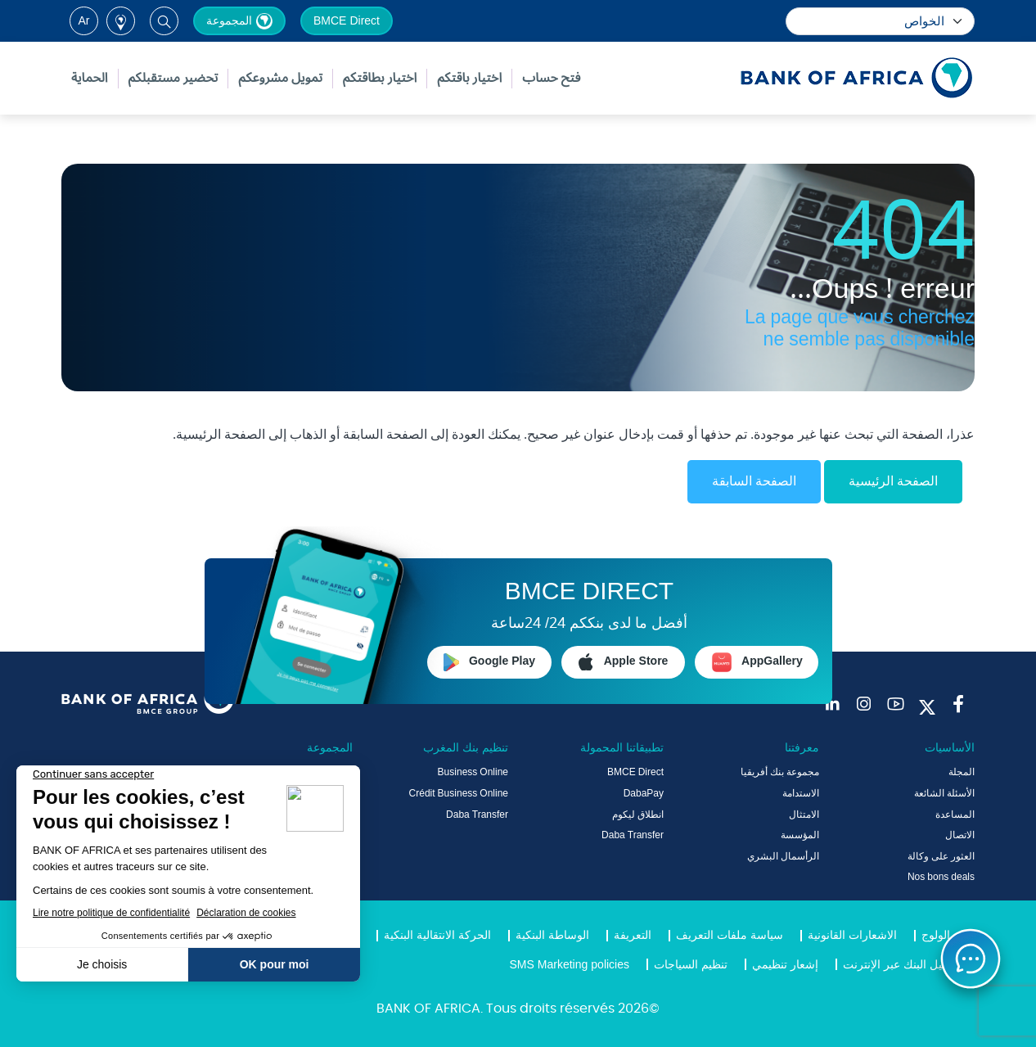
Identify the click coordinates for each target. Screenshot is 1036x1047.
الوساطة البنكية (552, 935)
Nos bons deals (941, 877)
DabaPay (644, 794)
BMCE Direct (346, 21)
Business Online (473, 773)
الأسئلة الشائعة (944, 794)
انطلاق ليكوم (638, 815)
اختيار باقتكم (469, 78)
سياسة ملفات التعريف (729, 935)
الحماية (89, 78)
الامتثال (804, 815)
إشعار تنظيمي (785, 965)
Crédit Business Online (458, 794)
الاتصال (960, 836)
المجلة (961, 773)
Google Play (489, 661)
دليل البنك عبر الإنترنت (896, 965)
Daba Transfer (632, 836)
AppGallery (757, 662)
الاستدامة (800, 794)
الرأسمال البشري (783, 857)
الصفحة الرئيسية (893, 482)
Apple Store (624, 661)
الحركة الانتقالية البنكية (437, 935)
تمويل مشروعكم (280, 78)
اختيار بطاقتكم (380, 78)
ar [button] (84, 21)
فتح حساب (551, 78)
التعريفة (632, 935)
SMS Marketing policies (570, 965)
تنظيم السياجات (690, 965)
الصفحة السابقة (754, 482)
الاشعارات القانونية (852, 935)
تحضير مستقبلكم (173, 78)
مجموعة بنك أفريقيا (780, 773)
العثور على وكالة (941, 857)
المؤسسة (800, 836)
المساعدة (955, 815)
